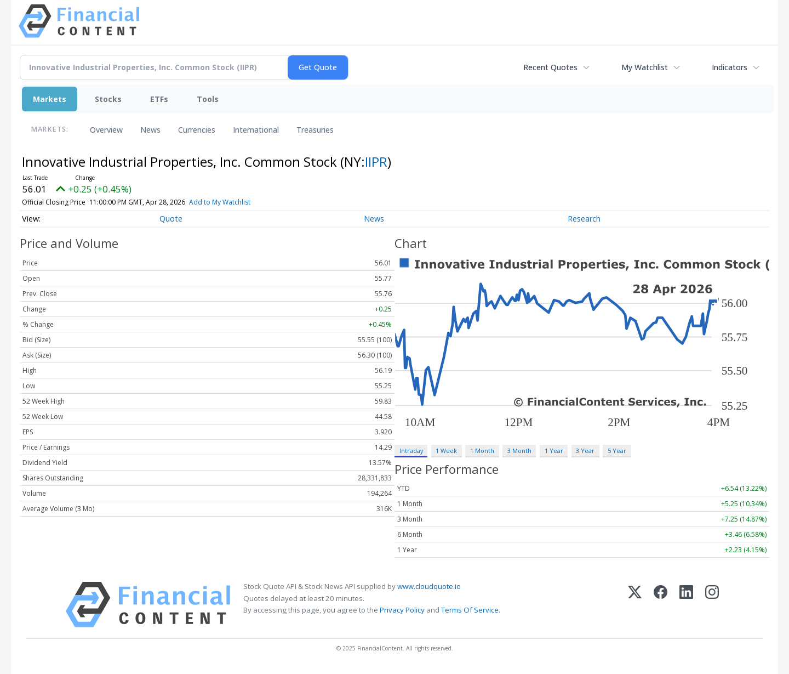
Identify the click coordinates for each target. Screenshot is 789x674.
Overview (106, 129)
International (256, 129)
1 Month (482, 450)
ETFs (159, 99)
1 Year (554, 450)
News (150, 129)
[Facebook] (660, 604)
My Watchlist (644, 67)
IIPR (376, 161)
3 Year (585, 450)
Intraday (411, 450)
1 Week (446, 450)
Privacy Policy (402, 610)
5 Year (617, 450)
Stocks (108, 99)
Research (584, 218)
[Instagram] (712, 604)
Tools (208, 99)
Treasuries (315, 129)
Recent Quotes (550, 67)
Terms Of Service (470, 610)
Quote (170, 218)
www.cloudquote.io (429, 586)
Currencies (196, 129)
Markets (49, 99)
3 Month (519, 450)
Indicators (729, 67)
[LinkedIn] (686, 604)
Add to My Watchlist (235, 202)
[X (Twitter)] (635, 604)
